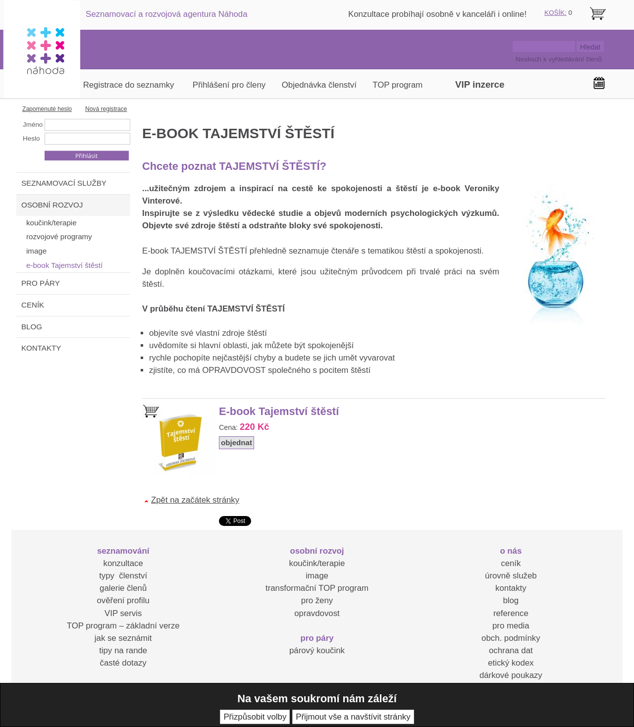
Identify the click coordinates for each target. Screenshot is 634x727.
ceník (511, 563)
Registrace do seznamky (128, 85)
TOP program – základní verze (123, 625)
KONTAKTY (41, 348)
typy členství (123, 575)
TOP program (397, 85)
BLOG (31, 326)
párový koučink (317, 650)
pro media (510, 625)
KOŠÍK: (555, 12)
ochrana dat (511, 650)
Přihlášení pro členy (229, 85)
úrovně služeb (510, 575)
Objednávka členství (319, 85)
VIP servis (123, 613)
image (317, 575)
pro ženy (317, 600)
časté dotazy (123, 663)
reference (510, 613)
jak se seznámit (123, 638)
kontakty (511, 588)
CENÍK (32, 305)
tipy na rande (123, 650)
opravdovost (316, 613)
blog (511, 600)
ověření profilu (123, 600)
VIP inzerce (479, 84)
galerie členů (123, 588)
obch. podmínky (510, 638)
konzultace (123, 563)
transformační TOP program (317, 588)
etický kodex (510, 663)
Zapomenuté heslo (47, 108)
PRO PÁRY (40, 283)
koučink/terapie (317, 563)
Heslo (31, 138)
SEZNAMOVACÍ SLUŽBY (63, 183)
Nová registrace (106, 108)
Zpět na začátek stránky (195, 500)
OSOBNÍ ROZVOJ (52, 205)
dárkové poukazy (510, 675)
